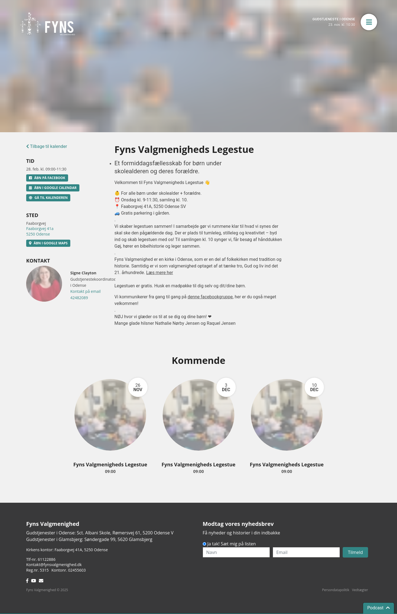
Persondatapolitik (335, 590)
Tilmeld (355, 552)
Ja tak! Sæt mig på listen (231, 544)
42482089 (79, 297)
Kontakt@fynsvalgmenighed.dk (54, 564)
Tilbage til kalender (46, 146)
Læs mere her (159, 272)
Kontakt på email (85, 291)
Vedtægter (360, 590)
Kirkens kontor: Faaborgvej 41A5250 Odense (67, 549)
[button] (369, 22)
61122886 (46, 559)
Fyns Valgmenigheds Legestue (110, 464)
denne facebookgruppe (210, 296)
